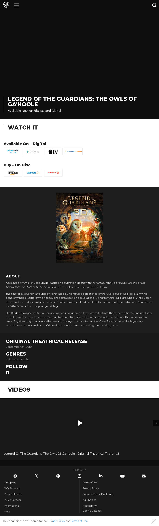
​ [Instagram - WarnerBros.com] (79, 476)
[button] (80, 423)
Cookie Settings (92, 510)
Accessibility (90, 505)
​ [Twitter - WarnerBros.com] (36, 476)
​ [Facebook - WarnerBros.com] (15, 476)
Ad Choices (89, 499)
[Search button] (154, 5)
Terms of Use (90, 482)
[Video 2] (156, 423)
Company (10, 482)
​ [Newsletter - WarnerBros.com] (144, 476)
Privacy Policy (91, 488)
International (11, 505)
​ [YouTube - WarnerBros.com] (122, 476)
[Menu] (16, 5)
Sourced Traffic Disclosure (98, 494)
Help (7, 511)
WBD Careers (12, 499)
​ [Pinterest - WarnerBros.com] (58, 476)
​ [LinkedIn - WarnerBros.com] (101, 476)
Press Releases (12, 494)
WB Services (11, 488)
